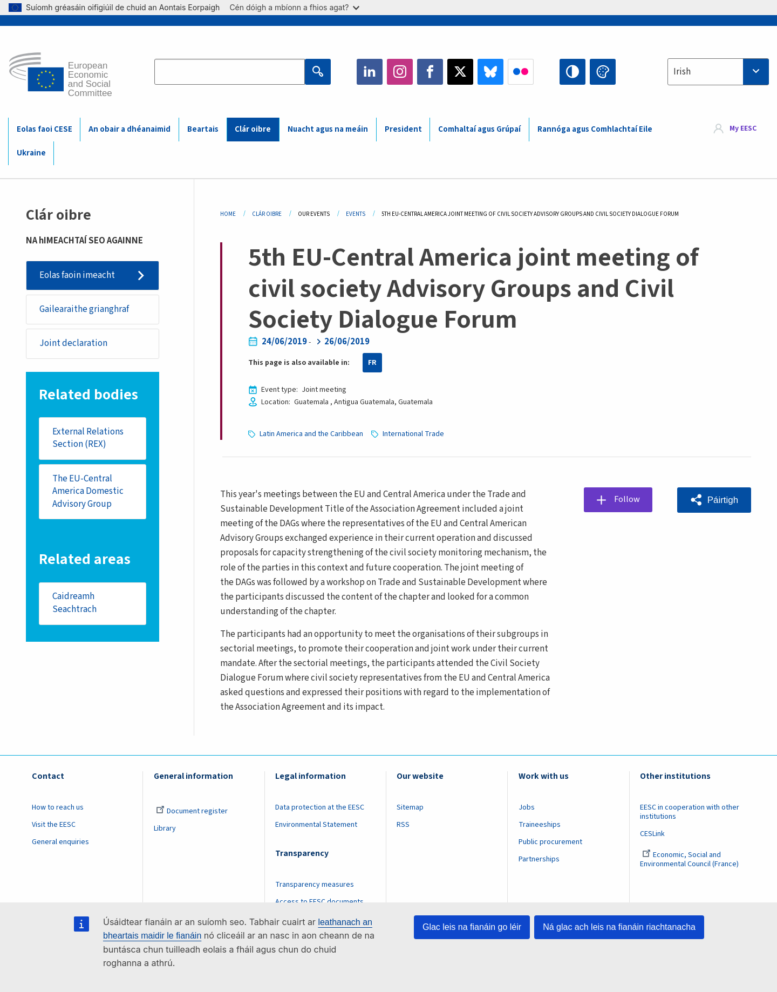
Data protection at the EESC (319, 807)
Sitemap (410, 807)
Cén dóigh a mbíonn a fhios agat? (294, 7)
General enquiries (60, 842)
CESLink (652, 833)
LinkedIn (370, 72)
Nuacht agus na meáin (328, 129)
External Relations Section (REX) (88, 438)
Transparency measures (314, 884)
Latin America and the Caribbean (311, 434)
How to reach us (58, 807)
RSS (403, 824)
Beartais (203, 129)
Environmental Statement (316, 824)
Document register (192, 811)
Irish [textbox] (682, 71)
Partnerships (539, 859)
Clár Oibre (267, 214)
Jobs (527, 807)
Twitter (460, 72)
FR (372, 362)
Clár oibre (253, 129)
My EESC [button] (743, 129)
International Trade (413, 434)
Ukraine (31, 153)
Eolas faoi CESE (44, 129)
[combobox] (718, 71)
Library (165, 828)
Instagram (400, 72)
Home (228, 214)
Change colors (603, 72)
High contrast (572, 72)
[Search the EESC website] (229, 72)
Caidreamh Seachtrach (74, 604)
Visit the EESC (54, 824)
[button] (714, 500)
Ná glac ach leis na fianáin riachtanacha (619, 927)
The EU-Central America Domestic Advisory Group (88, 491)
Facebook (430, 72)
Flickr (521, 72)
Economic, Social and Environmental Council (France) (690, 859)
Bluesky (490, 72)
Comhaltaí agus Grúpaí (479, 129)
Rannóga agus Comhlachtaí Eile (594, 129)
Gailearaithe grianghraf (84, 309)
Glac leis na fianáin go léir (471, 927)
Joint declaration (73, 343)
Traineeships (540, 824)
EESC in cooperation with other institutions (689, 812)
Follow (627, 499)
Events (355, 214)
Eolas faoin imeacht (77, 275)
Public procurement (550, 842)
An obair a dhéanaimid (129, 129)
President (403, 129)
